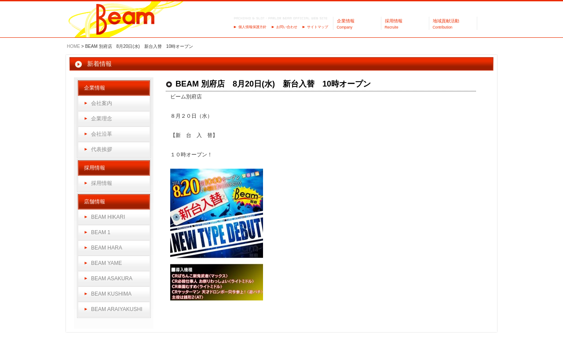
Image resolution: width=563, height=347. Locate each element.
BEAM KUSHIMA (111, 294)
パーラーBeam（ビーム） (125, 20)
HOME (73, 46)
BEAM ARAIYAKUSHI (116, 309)
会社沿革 (101, 134)
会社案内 (101, 103)
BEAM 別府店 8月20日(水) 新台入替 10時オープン (273, 84)
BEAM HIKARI (108, 217)
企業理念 (101, 119)
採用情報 (101, 183)
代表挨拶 (101, 149)
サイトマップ (317, 27)
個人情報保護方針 (252, 27)
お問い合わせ (286, 27)
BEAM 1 (100, 232)
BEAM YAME (106, 263)
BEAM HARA (106, 248)
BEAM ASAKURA (111, 278)
